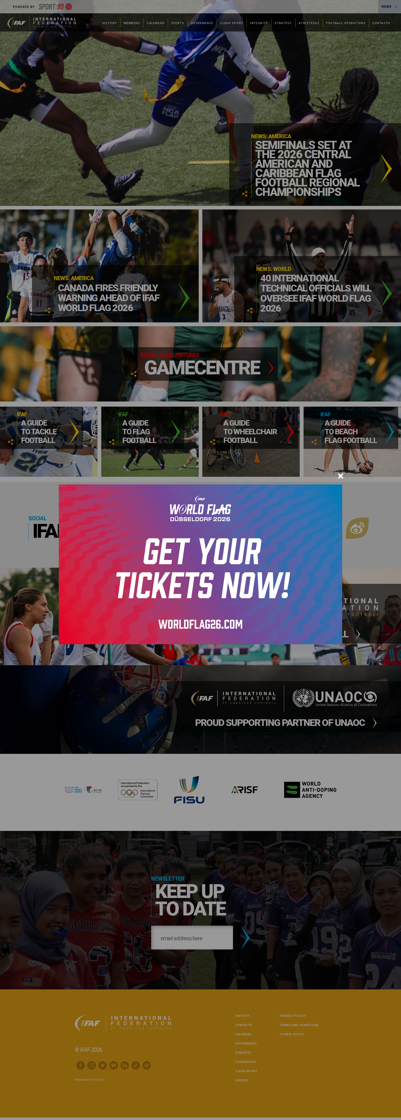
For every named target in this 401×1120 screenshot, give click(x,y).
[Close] (340, 476)
